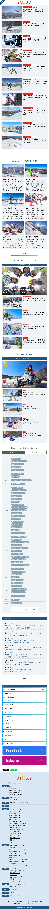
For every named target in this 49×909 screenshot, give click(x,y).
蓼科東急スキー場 (16, 551)
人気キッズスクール (9, 701)
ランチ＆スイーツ (8, 728)
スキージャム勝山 (16, 603)
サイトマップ (10, 901)
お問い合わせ (30, 903)
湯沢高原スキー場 (16, 499)
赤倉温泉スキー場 (16, 513)
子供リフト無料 (7, 693)
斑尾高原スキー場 (16, 539)
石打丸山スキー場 (16, 496)
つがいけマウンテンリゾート (19, 548)
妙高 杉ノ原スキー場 (17, 521)
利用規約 (18, 901)
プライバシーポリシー (28, 901)
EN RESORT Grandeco (18, 484)
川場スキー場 (15, 577)
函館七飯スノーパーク (18, 470)
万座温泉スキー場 (16, 585)
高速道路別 (35, 452)
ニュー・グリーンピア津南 (19, 510)
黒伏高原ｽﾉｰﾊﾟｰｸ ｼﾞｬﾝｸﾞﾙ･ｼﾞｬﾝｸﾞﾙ (21, 480)
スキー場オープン (8, 739)
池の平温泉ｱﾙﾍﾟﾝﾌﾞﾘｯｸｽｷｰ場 (19, 507)
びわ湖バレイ (15, 599)
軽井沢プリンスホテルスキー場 (20, 556)
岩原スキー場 (15, 530)
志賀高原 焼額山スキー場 (18, 559)
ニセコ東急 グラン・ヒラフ (19, 461)
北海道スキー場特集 (9, 708)
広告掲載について (20, 903)
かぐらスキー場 (16, 519)
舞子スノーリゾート (17, 487)
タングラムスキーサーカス (19, 536)
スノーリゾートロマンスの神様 (20, 565)
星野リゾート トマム (18, 464)
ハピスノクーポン (8, 743)
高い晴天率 (6, 724)
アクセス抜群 (7, 716)
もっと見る (24, 153)
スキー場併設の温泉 (9, 735)
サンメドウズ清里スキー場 (19, 589)
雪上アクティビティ (9, 720)
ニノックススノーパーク (18, 533)
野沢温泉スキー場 (16, 545)
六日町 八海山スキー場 (18, 516)
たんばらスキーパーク (18, 568)
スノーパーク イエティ (18, 596)
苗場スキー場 (15, 501)
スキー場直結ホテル (9, 697)
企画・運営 (39, 901)
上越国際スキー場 (16, 527)
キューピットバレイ (17, 524)
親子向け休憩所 (7, 731)
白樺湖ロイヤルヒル (17, 553)
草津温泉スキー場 (16, 574)
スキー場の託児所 (8, 712)
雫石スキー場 (15, 476)
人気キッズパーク (8, 704)
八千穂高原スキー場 (17, 562)
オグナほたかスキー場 (18, 580)
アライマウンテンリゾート (19, 490)
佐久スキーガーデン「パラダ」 (20, 542)
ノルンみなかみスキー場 (18, 571)
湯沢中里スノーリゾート (18, 493)
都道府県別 (13, 452)
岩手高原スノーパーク (18, 473)
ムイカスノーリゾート (18, 504)
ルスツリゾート (16, 458)
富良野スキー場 (16, 467)
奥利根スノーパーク (17, 583)
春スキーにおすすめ (9, 689)
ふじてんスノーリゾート (18, 592)
